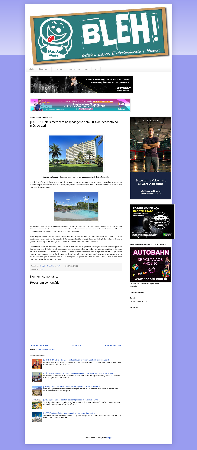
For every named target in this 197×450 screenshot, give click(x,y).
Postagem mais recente (39, 345)
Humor (87, 69)
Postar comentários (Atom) (46, 349)
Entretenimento (73, 69)
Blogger (109, 438)
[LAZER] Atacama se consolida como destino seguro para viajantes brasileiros (71, 387)
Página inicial (76, 345)
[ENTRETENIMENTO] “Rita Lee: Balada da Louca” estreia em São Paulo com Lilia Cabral (76, 360)
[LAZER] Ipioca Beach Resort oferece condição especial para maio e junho (70, 400)
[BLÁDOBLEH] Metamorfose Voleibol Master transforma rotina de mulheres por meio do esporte (78, 373)
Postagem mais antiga (113, 345)
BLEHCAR (58, 69)
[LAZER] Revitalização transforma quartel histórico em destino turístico (69, 413)
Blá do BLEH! (44, 69)
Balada (31, 69)
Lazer (96, 69)
